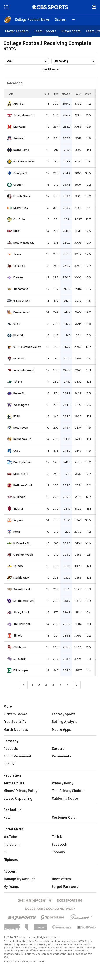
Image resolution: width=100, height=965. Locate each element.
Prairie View (21, 312)
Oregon (18, 185)
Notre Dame (21, 150)
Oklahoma (19, 647)
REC (55, 93)
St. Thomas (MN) (24, 601)
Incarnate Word (23, 370)
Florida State (22, 196)
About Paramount (17, 756)
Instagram (12, 844)
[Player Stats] (71, 31)
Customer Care (64, 817)
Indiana (18, 508)
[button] (73, 19)
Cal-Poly (19, 219)
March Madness (16, 730)
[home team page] (9, 103)
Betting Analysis (64, 722)
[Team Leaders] (45, 31)
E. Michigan (20, 670)
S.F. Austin (19, 659)
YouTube (10, 837)
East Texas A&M (24, 161)
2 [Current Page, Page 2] (39, 685)
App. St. (18, 103)
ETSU (16, 416)
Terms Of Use (14, 783)
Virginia (18, 520)
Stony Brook (21, 612)
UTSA (16, 324)
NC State (19, 358)
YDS (79, 93)
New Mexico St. (23, 242)
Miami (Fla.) (20, 208)
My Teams (11, 887)
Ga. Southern (21, 300)
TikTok (57, 837)
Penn (16, 532)
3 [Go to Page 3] (46, 685)
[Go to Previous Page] (24, 685)
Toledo (18, 566)
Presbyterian (22, 462)
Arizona (18, 138)
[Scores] (60, 19)
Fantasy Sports (63, 714)
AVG (88, 93)
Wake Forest (21, 589)
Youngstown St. (23, 115)
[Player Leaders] (17, 31)
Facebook (59, 844)
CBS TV (9, 764)
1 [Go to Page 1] (32, 685)
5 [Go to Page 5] (60, 685)
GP (46, 93)
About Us (11, 749)
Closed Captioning (18, 798)
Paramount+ (61, 756)
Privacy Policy (62, 783)
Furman (18, 277)
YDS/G (66, 93)
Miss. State (20, 474)
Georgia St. (20, 173)
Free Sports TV (15, 722)
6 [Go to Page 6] (67, 685)
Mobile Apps (61, 730)
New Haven (20, 427)
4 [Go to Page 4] (53, 685)
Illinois (17, 635)
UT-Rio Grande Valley (27, 347)
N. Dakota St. (21, 543)
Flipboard (11, 860)
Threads (58, 852)
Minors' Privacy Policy (20, 791)
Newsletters (61, 879)
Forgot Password (65, 887)
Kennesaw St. (22, 439)
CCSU (16, 450)
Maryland (19, 127)
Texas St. (19, 266)
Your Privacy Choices (68, 791)
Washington (21, 405)
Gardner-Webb (23, 555)
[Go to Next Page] (77, 685)
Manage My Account (19, 879)
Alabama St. (21, 289)
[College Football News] (32, 19)
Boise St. (19, 393)
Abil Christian (22, 624)
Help (7, 817)
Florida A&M (21, 577)
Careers (58, 749)
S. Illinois (19, 497)
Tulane (17, 382)
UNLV (16, 231)
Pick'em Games (16, 714)
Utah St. (18, 335)
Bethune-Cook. (23, 485)
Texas (17, 254)
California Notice (65, 798)
